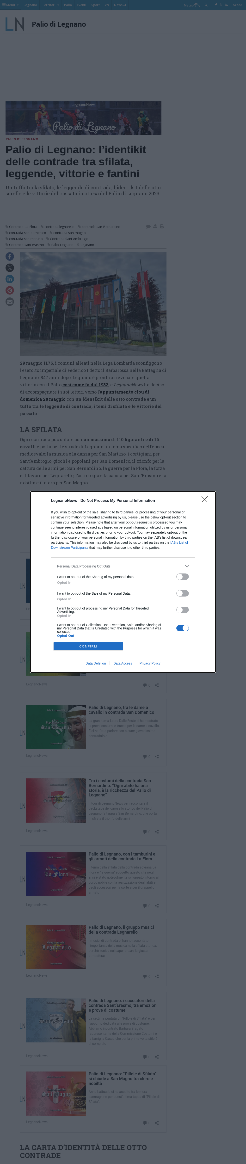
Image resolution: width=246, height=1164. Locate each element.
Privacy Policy (150, 663)
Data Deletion (96, 663)
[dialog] (123, 582)
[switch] (182, 576)
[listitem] (123, 566)
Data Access (122, 663)
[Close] (206, 500)
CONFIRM (88, 646)
